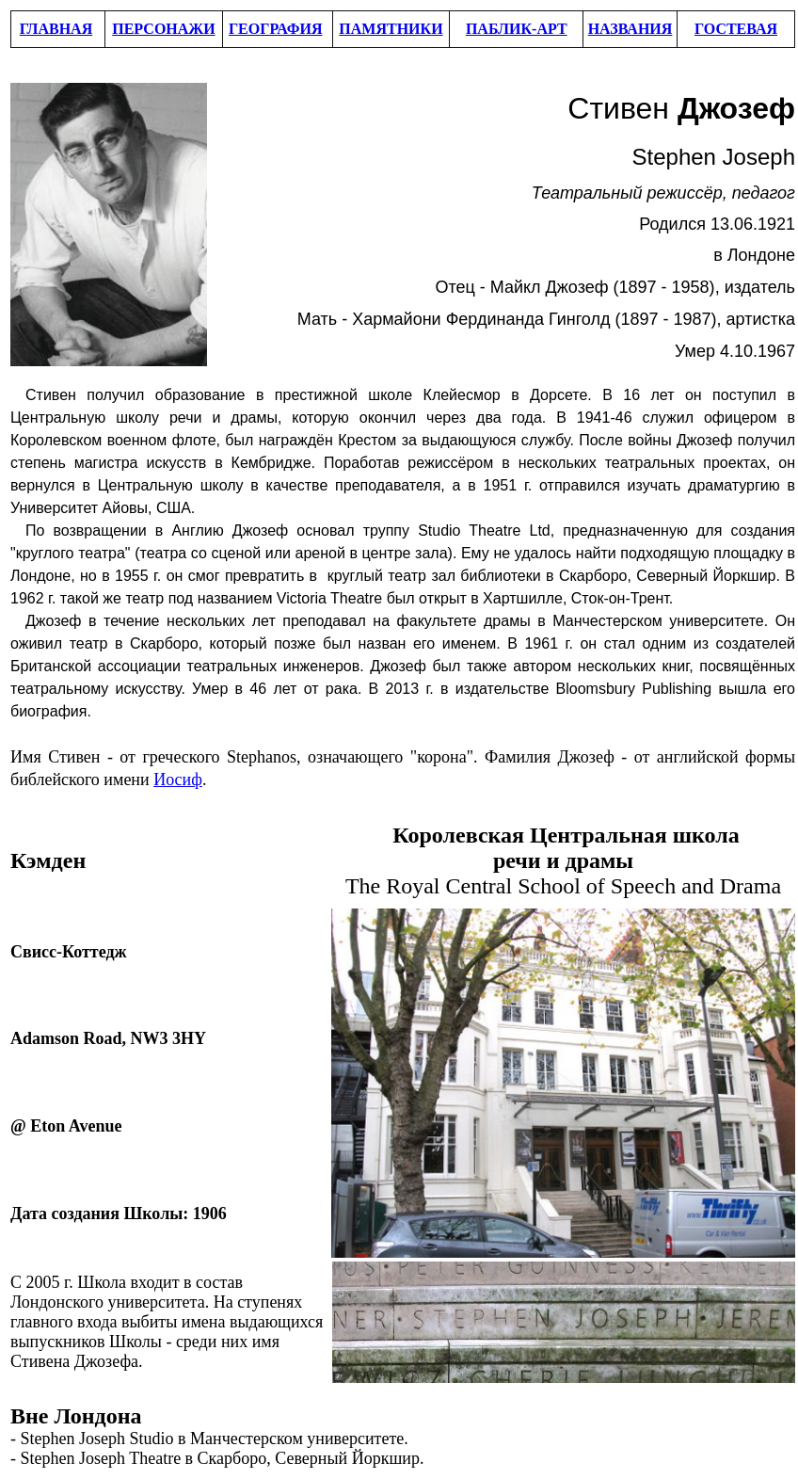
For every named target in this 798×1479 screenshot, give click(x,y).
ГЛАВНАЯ (56, 29)
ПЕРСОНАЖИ (163, 29)
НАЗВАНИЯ (630, 29)
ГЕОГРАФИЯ (276, 29)
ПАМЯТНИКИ (390, 29)
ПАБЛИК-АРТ (516, 29)
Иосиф (177, 779)
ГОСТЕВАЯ (735, 29)
